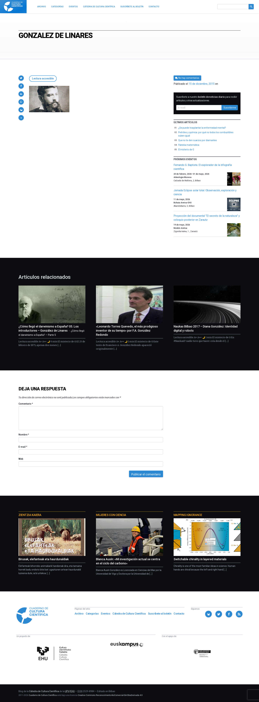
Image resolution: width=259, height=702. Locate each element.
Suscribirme (229, 107)
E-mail (22, 446)
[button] (21, 78)
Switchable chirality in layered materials (200, 559)
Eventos (105, 613)
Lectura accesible (43, 78)
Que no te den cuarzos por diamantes (197, 140)
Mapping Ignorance (188, 515)
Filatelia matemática (188, 145)
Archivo (79, 613)
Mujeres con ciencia (111, 515)
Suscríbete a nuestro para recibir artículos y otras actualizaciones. (206, 99)
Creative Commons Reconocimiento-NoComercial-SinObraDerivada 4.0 (110, 695)
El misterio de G (186, 149)
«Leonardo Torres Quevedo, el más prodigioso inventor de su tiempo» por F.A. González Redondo (127, 330)
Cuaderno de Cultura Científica (43, 695)
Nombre (23, 434)
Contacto (179, 613)
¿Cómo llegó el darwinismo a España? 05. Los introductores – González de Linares (51, 330)
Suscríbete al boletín (159, 613)
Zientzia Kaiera (29, 515)
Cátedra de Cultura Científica (129, 613)
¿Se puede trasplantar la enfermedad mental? (202, 127)
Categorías (92, 613)
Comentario (25, 403)
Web (20, 459)
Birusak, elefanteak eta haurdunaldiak (43, 559)
